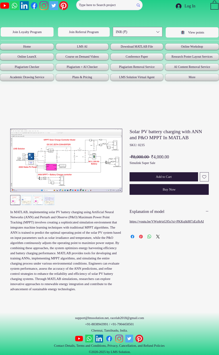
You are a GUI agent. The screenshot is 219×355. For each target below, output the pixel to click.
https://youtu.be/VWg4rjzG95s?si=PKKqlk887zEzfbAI (167, 221)
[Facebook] (34, 5)
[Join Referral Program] (84, 32)
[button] (215, 5)
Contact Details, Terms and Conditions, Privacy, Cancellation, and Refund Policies (109, 345)
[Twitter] (53, 5)
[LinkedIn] (24, 5)
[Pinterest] (63, 5)
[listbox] (137, 32)
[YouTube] (4, 5)
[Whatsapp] (14, 5)
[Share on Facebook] (132, 236)
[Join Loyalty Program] (27, 32)
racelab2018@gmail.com (127, 318)
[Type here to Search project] (102, 5)
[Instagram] (43, 5)
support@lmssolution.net (92, 318)
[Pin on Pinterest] (141, 236)
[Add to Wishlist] (204, 176)
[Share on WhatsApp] (149, 236)
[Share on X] (158, 236)
